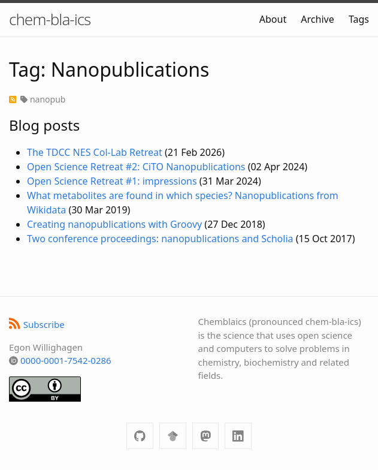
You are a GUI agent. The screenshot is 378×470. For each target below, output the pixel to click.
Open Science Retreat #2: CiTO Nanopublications (136, 166)
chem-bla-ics (49, 19)
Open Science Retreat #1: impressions (112, 181)
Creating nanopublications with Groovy (114, 224)
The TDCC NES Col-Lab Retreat (94, 152)
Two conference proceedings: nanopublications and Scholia (160, 238)
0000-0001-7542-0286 (65, 360)
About (272, 19)
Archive (317, 19)
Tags (359, 19)
